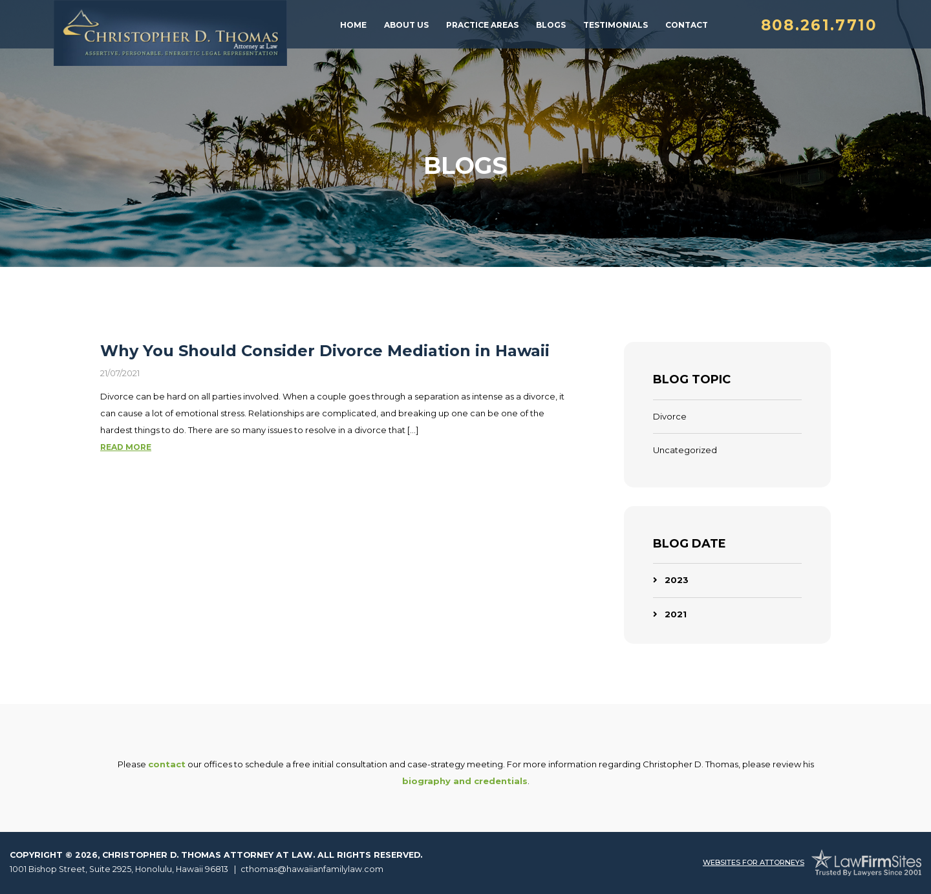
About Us (406, 25)
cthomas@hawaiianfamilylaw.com (312, 869)
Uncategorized (685, 450)
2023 (677, 580)
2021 (676, 614)
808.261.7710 (819, 25)
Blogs (551, 25)
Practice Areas (482, 25)
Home (353, 25)
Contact (686, 25)
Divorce (670, 416)
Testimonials (615, 25)
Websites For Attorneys (753, 862)
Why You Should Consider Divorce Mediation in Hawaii (325, 350)
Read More (125, 447)
